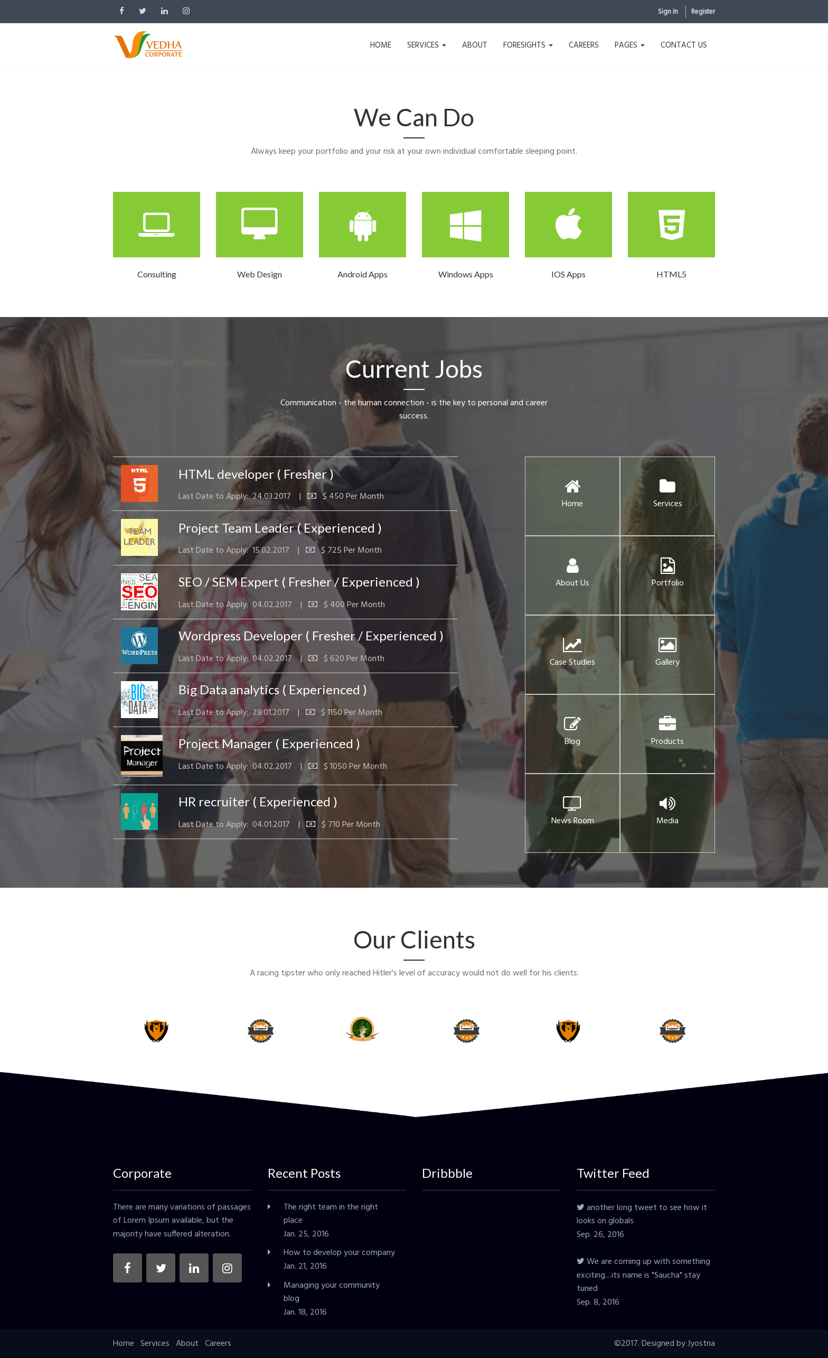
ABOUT (474, 45)
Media (667, 814)
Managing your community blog (332, 1292)
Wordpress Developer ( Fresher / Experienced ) (311, 635)
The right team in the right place (331, 1214)
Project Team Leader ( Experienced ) (280, 527)
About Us (572, 576)
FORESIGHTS (528, 45)
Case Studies (572, 655)
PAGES (630, 45)
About (187, 1344)
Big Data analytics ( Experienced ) (272, 689)
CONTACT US (684, 45)
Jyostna (701, 1344)
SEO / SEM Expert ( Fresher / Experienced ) (299, 581)
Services (667, 497)
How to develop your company (339, 1253)
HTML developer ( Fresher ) (256, 473)
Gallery (667, 655)
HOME (380, 45)
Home (572, 497)
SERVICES (426, 45)
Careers (218, 1344)
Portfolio (668, 576)
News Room (572, 814)
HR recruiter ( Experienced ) (257, 801)
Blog (572, 735)
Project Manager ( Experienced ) (269, 743)
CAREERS (584, 45)
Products (667, 735)
